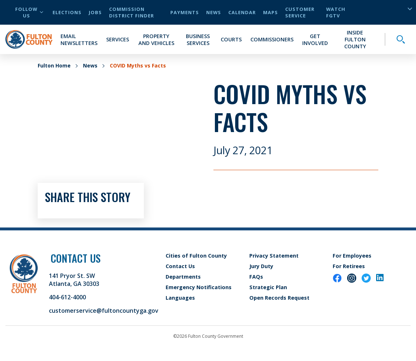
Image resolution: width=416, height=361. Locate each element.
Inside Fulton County (355, 39)
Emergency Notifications (199, 287)
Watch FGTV (335, 12)
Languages (180, 297)
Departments (183, 276)
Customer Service (300, 12)
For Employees (352, 255)
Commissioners (272, 39)
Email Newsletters (79, 39)
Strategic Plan (268, 287)
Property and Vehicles (156, 39)
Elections (67, 12)
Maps (270, 12)
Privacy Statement (274, 255)
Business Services (198, 39)
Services (117, 39)
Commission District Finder (131, 12)
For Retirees (349, 266)
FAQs (256, 276)
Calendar (242, 12)
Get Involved (315, 39)
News (213, 12)
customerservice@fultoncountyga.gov (103, 311)
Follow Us (29, 12)
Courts (231, 39)
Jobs (95, 12)
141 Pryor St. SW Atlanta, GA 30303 (74, 280)
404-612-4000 (67, 297)
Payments (184, 12)
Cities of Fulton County (196, 255)
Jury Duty (261, 266)
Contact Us (180, 266)
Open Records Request (279, 297)
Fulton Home (54, 65)
